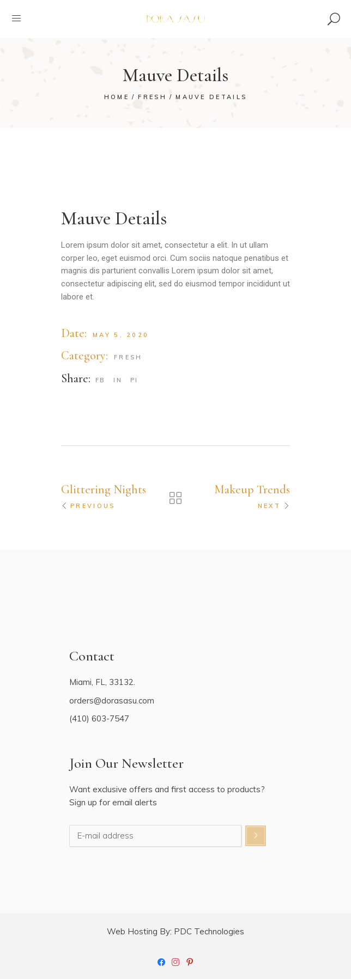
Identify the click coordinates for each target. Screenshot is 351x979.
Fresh (128, 357)
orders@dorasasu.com (111, 700)
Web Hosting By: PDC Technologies (175, 931)
